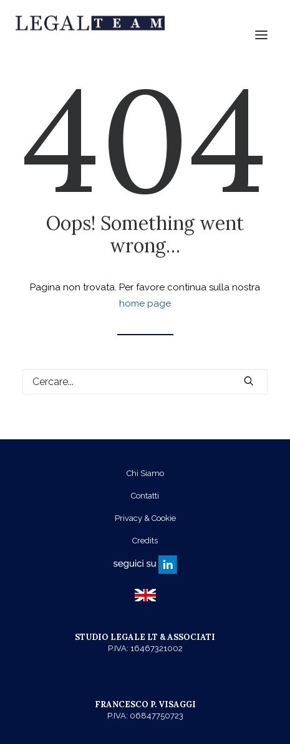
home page (145, 303)
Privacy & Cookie (145, 518)
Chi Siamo (145, 473)
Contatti (145, 495)
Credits (145, 540)
